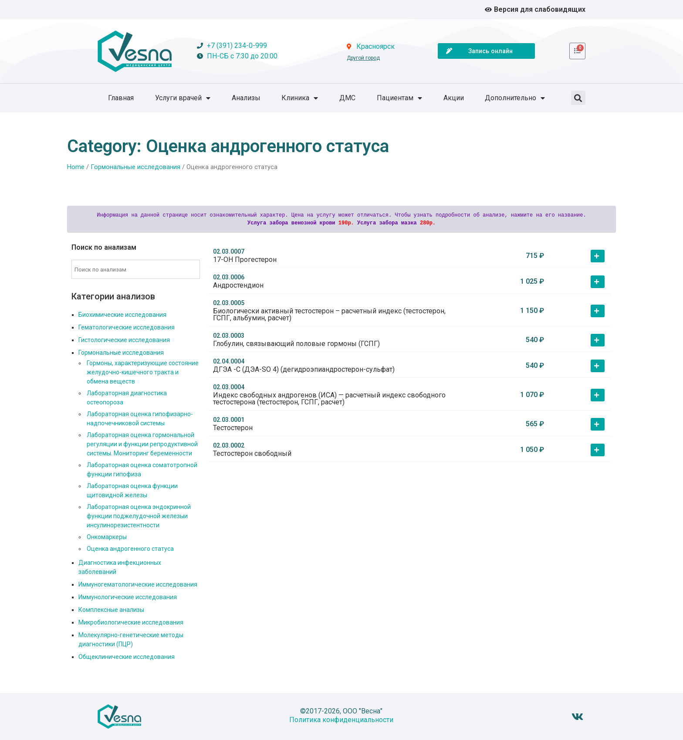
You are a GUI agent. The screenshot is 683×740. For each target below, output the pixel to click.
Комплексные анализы (111, 609)
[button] (578, 98)
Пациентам (399, 98)
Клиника (299, 98)
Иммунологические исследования (127, 597)
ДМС (347, 98)
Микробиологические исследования (130, 622)
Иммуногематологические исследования (137, 584)
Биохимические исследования (122, 314)
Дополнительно (515, 98)
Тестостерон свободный (252, 453)
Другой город (363, 58)
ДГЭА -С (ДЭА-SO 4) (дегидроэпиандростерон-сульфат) (304, 369)
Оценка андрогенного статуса (130, 548)
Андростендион (238, 285)
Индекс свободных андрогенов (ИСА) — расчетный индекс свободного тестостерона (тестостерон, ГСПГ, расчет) (329, 398)
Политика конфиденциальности (341, 720)
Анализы (246, 98)
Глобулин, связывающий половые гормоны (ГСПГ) (296, 343)
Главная (121, 98)
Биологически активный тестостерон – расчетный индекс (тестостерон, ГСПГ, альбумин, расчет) (329, 314)
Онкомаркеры (107, 536)
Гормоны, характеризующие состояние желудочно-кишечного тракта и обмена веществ (143, 372)
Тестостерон (233, 428)
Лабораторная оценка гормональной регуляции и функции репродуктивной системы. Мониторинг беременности (142, 444)
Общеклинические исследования (126, 656)
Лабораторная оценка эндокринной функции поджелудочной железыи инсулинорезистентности (139, 516)
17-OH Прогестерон (245, 259)
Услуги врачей (182, 98)
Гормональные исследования (135, 167)
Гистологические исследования (124, 339)
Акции (453, 98)
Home (76, 167)
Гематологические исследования (126, 327)
